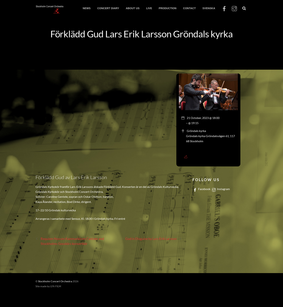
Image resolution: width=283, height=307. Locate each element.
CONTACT (189, 8)
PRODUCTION (168, 8)
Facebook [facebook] (201, 189)
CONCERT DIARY (108, 8)
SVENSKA (208, 8)
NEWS (87, 8)
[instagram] (234, 8)
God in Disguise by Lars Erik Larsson (153, 238)
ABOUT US (132, 8)
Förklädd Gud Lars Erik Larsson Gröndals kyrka (141, 33)
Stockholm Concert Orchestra (55, 281)
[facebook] (224, 8)
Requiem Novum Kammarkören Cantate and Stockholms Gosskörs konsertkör (69, 241)
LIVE (149, 8)
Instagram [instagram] (220, 189)
